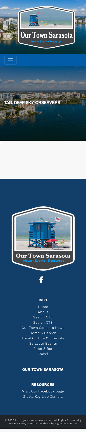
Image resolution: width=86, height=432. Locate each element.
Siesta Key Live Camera (43, 396)
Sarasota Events (43, 343)
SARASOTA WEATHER (43, 162)
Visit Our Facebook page (43, 391)
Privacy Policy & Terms (23, 423)
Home (43, 307)
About (43, 312)
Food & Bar (43, 349)
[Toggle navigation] (10, 60)
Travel (43, 354)
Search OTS (43, 317)
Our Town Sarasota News (43, 328)
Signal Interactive (66, 423)
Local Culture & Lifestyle (43, 338)
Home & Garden (43, 333)
